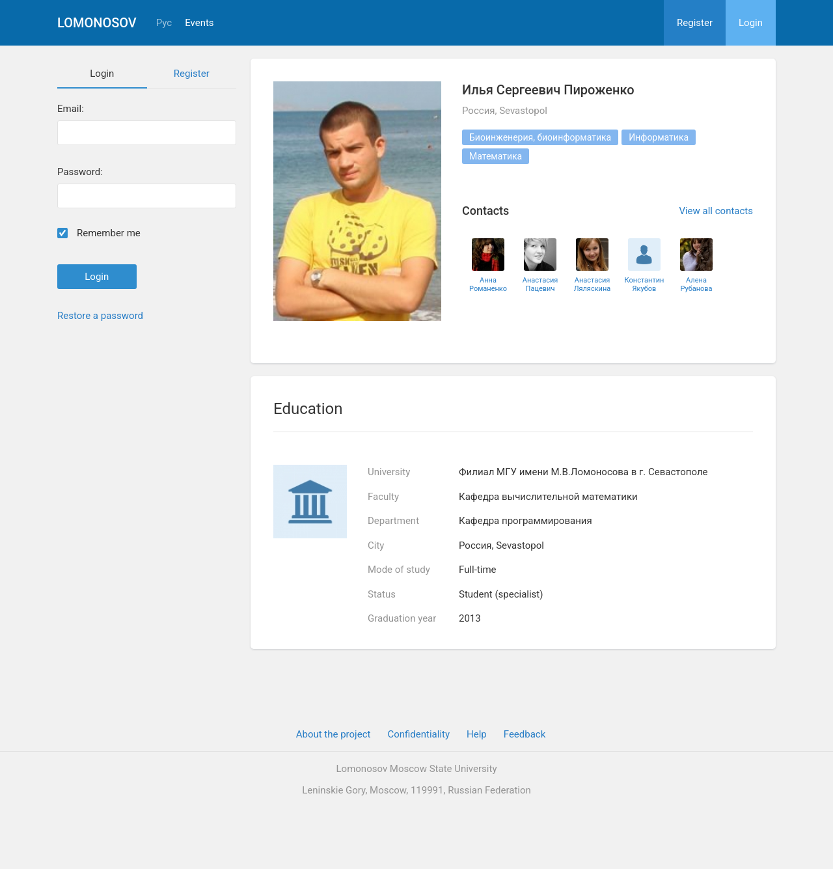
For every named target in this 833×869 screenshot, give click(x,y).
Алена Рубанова (696, 284)
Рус (164, 23)
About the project (333, 734)
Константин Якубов (644, 284)
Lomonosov (97, 22)
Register (695, 23)
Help (477, 734)
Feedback (525, 734)
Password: (80, 172)
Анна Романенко (488, 284)
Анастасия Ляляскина (592, 284)
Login (751, 23)
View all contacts (716, 211)
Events (199, 23)
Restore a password (100, 316)
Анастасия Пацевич (540, 284)
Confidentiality (418, 734)
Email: (70, 109)
